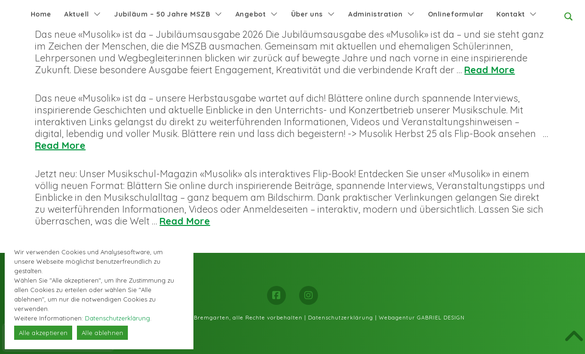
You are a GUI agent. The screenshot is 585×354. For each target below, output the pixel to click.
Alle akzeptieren (43, 333)
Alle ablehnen (102, 333)
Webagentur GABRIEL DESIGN (422, 317)
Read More (489, 70)
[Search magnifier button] (568, 16)
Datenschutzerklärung (340, 317)
